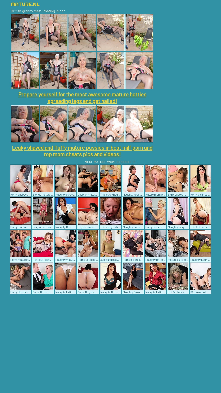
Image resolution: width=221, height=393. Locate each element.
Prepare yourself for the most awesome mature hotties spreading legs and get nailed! (82, 97)
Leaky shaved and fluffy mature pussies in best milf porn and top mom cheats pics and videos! (82, 150)
